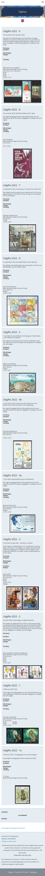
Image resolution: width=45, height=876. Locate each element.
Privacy (10, 872)
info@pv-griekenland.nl (9, 841)
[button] (42, 2)
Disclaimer (33, 872)
